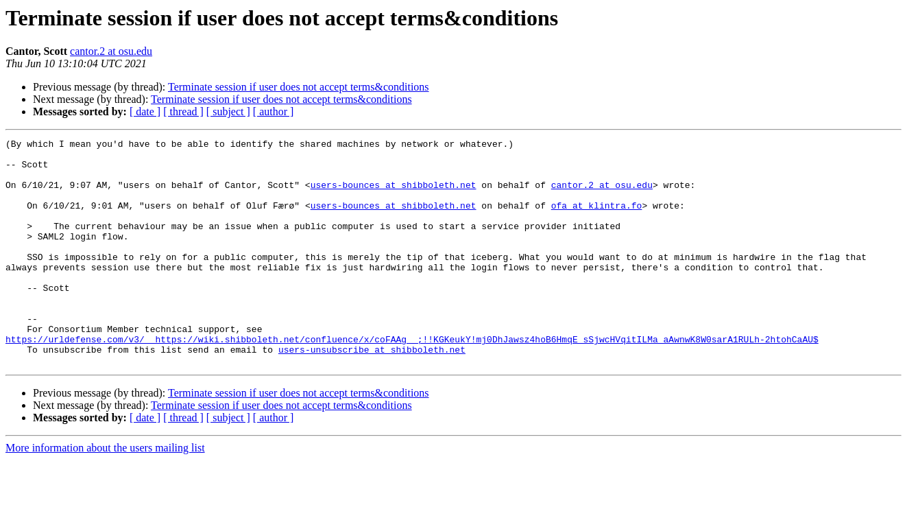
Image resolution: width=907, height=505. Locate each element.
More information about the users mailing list (105, 493)
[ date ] (145, 111)
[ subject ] (228, 111)
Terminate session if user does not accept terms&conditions (298, 87)
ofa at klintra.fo (596, 219)
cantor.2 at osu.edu (111, 51)
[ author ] (273, 111)
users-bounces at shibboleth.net (393, 195)
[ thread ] (183, 111)
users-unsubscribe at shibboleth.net (371, 392)
